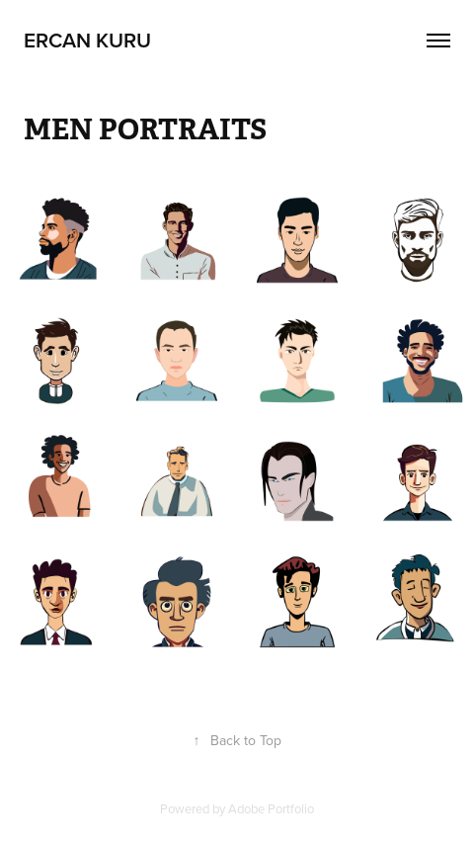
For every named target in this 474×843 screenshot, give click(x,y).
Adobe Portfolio (271, 808)
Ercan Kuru (87, 39)
